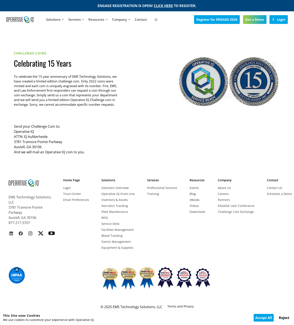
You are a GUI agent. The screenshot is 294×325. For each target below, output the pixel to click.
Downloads (197, 212)
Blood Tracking (112, 236)
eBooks (195, 200)
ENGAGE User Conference (236, 206)
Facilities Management (117, 230)
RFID (104, 218)
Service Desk (110, 224)
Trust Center (72, 194)
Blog (193, 194)
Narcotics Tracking (114, 206)
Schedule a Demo (279, 194)
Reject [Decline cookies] (284, 317)
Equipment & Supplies (117, 248)
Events (194, 188)
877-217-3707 (19, 222)
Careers (223, 194)
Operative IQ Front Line (118, 194)
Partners (224, 200)
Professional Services (162, 188)
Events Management (116, 242)
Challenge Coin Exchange (236, 212)
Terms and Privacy (180, 306)
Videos (194, 206)
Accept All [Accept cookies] (263, 317)
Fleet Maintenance (114, 212)
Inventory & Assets (114, 200)
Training (153, 194)
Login (67, 188)
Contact (141, 19)
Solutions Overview (115, 188)
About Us (224, 188)
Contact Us (274, 188)
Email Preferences (76, 200)
